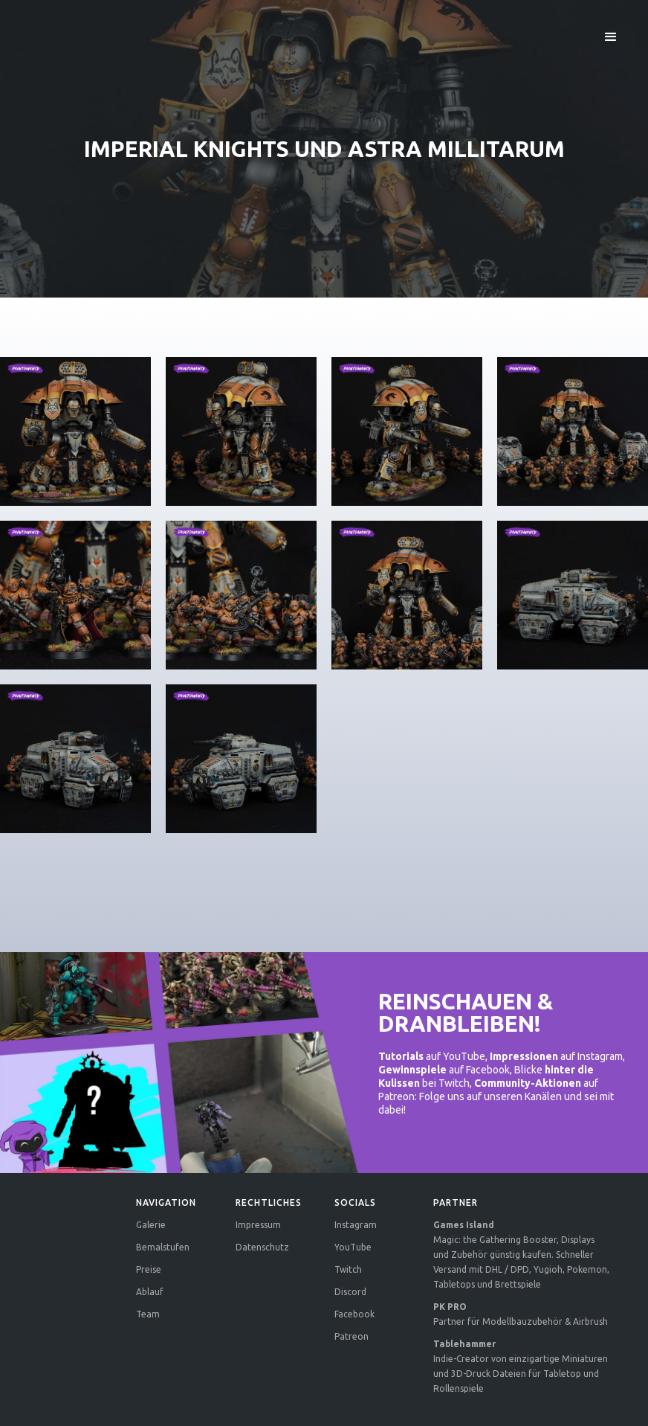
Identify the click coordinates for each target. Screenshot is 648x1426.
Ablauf (149, 1292)
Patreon (351, 1336)
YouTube (353, 1247)
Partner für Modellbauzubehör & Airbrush (520, 1314)
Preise (148, 1269)
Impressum (258, 1225)
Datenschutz (262, 1247)
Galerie (151, 1225)
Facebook (354, 1314)
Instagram (355, 1225)
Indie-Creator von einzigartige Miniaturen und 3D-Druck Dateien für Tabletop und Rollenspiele (520, 1366)
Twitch (348, 1269)
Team (148, 1314)
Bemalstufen (162, 1247)
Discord (350, 1292)
